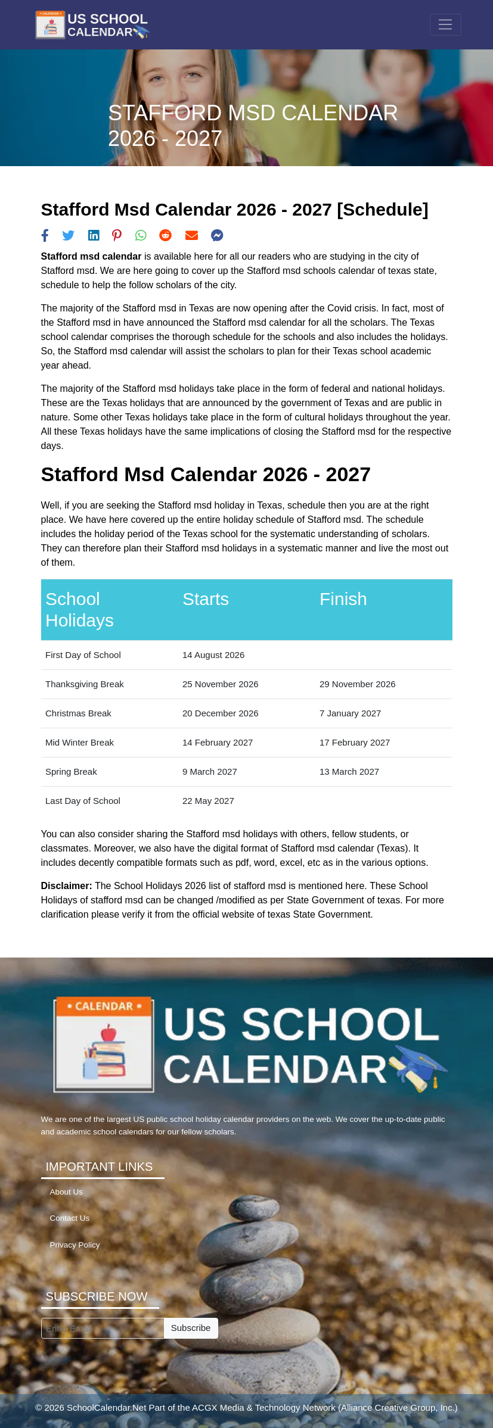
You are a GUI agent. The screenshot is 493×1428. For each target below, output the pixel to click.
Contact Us (70, 1218)
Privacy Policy (75, 1244)
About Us (66, 1191)
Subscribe (191, 1328)
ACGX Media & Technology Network (264, 1407)
